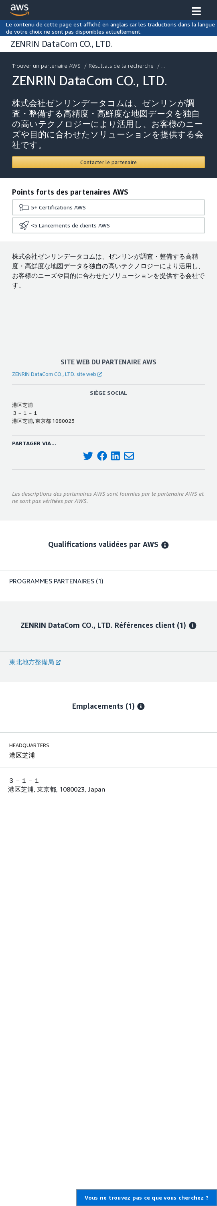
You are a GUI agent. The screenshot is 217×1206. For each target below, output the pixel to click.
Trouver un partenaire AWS (47, 65)
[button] (196, 12)
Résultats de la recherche (122, 65)
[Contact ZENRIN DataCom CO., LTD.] (108, 162)
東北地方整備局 (35, 662)
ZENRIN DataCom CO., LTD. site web (57, 374)
